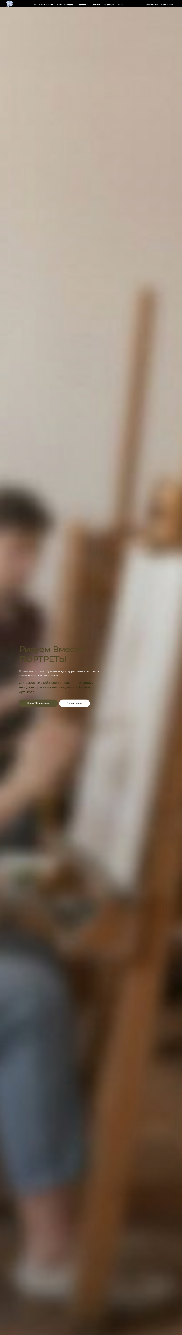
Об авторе (109, 5)
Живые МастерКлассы (38, 703)
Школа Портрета (65, 5)
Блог (120, 5)
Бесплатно (82, 5)
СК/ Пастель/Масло (43, 5)
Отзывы (96, 5)
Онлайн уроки (74, 703)
